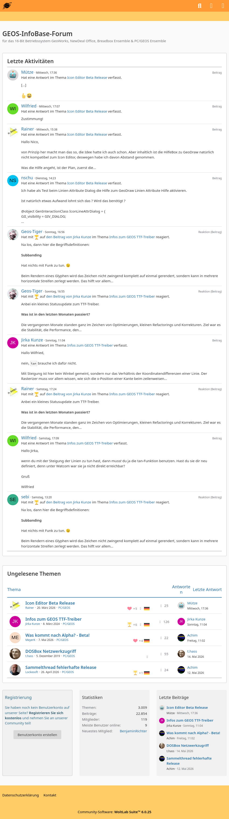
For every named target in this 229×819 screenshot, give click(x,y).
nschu (27, 177)
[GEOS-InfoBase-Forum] (7, 5)
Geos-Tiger (31, 231)
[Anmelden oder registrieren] (211, 6)
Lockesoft (31, 672)
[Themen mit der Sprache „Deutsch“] (147, 608)
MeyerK (30, 640)
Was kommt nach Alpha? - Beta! (57, 635)
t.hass (29, 656)
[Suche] (199, 5)
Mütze (27, 72)
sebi (25, 496)
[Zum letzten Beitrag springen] (181, 605)
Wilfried (29, 106)
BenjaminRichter (133, 731)
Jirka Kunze (32, 340)
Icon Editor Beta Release (87, 77)
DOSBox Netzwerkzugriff (50, 651)
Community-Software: (114, 811)
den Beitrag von (68, 236)
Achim (192, 635)
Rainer (27, 129)
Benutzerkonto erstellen (37, 734)
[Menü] (223, 5)
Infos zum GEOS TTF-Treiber (132, 236)
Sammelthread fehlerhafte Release (60, 667)
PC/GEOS (64, 608)
